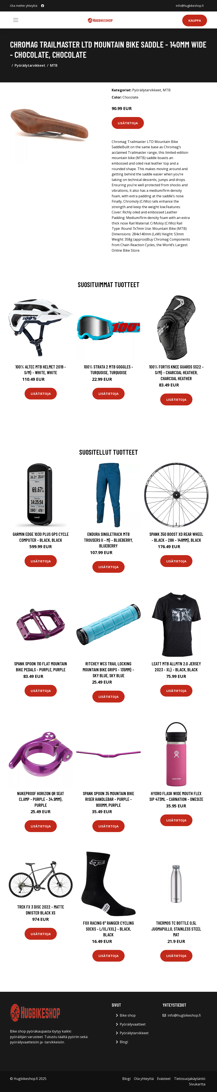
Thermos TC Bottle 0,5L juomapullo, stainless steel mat (176, 928)
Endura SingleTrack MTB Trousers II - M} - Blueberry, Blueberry (108, 539)
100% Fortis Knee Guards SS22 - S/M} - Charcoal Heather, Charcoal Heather (176, 372)
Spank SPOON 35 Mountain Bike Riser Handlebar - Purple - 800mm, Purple (108, 799)
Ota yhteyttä (144, 1078)
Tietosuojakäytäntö (189, 1078)
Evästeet (164, 1078)
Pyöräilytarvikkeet (30, 65)
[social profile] (42, 6)
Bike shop (128, 1015)
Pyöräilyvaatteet (133, 1024)
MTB (53, 65)
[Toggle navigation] (15, 20)
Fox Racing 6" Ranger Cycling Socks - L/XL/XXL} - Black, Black (108, 928)
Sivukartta (197, 1084)
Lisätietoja (128, 123)
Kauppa (194, 20)
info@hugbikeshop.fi (190, 6)
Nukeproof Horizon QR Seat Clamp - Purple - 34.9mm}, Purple (40, 799)
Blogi (124, 1042)
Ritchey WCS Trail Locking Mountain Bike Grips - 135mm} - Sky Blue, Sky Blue (108, 669)
